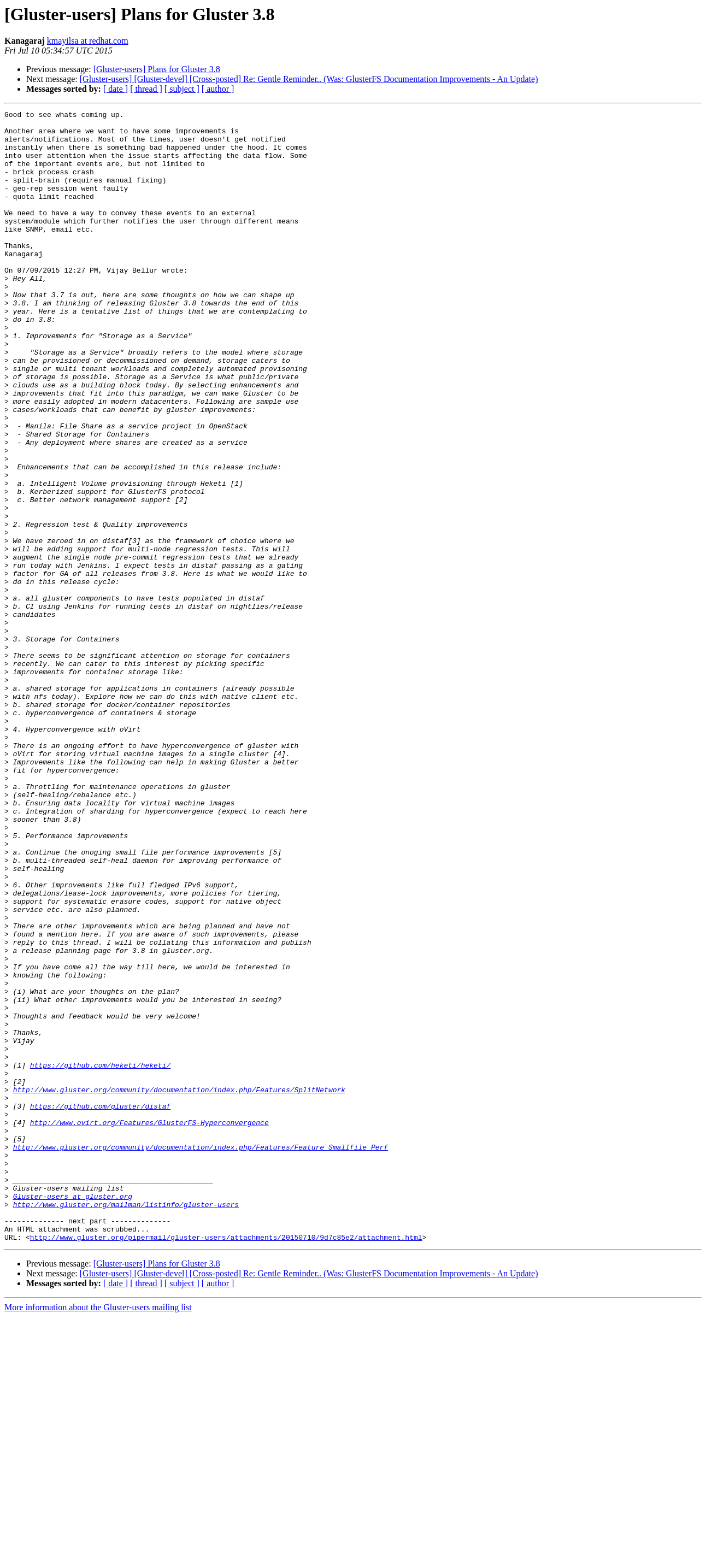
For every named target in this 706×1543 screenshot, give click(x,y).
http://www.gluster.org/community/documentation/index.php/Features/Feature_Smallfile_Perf (200, 1355)
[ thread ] (146, 88)
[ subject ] (181, 88)
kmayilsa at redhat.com (87, 40)
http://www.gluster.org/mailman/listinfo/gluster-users (126, 1424)
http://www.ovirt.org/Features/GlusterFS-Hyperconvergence (149, 1325)
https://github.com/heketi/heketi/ (100, 1257)
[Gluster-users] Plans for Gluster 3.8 (156, 69)
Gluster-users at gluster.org (72, 1414)
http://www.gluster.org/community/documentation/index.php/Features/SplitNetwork (179, 1286)
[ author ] (218, 88)
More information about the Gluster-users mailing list (98, 1533)
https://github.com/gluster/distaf (100, 1306)
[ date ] (115, 88)
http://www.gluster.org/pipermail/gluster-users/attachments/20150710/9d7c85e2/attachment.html (226, 1463)
